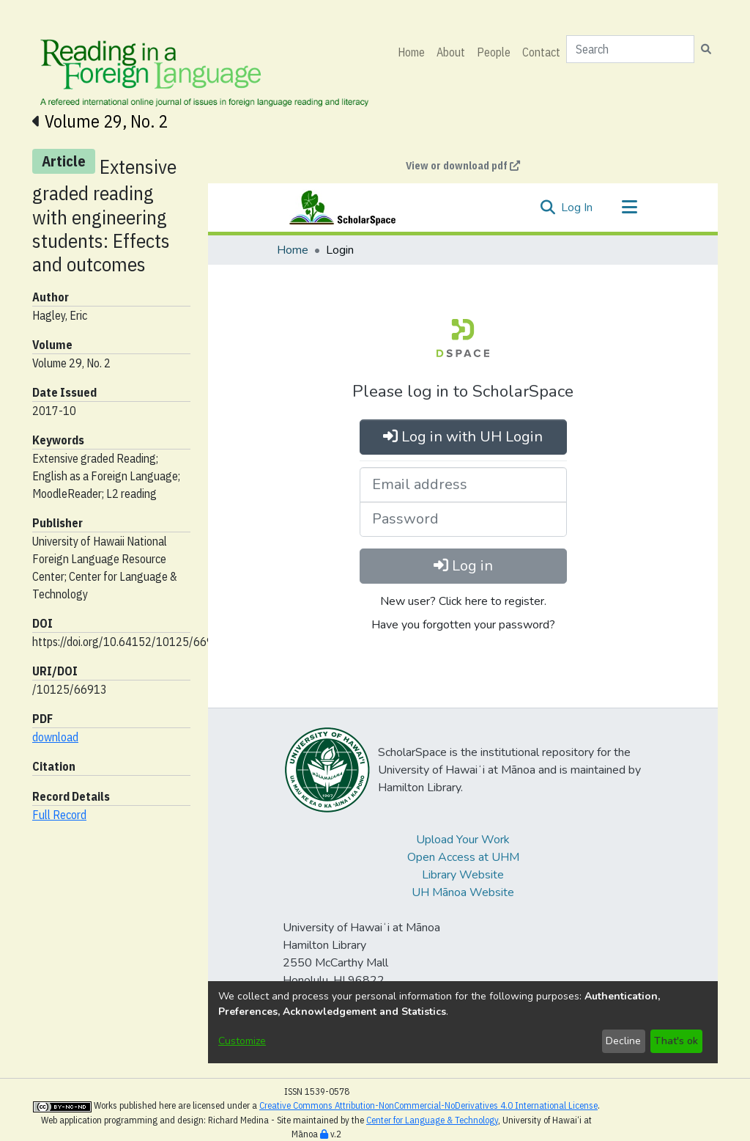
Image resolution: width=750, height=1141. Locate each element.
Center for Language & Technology (432, 1120)
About (451, 52)
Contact (541, 52)
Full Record (59, 814)
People (493, 52)
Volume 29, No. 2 (106, 121)
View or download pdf (463, 165)
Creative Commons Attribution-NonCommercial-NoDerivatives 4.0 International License (428, 1105)
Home (411, 52)
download (55, 737)
